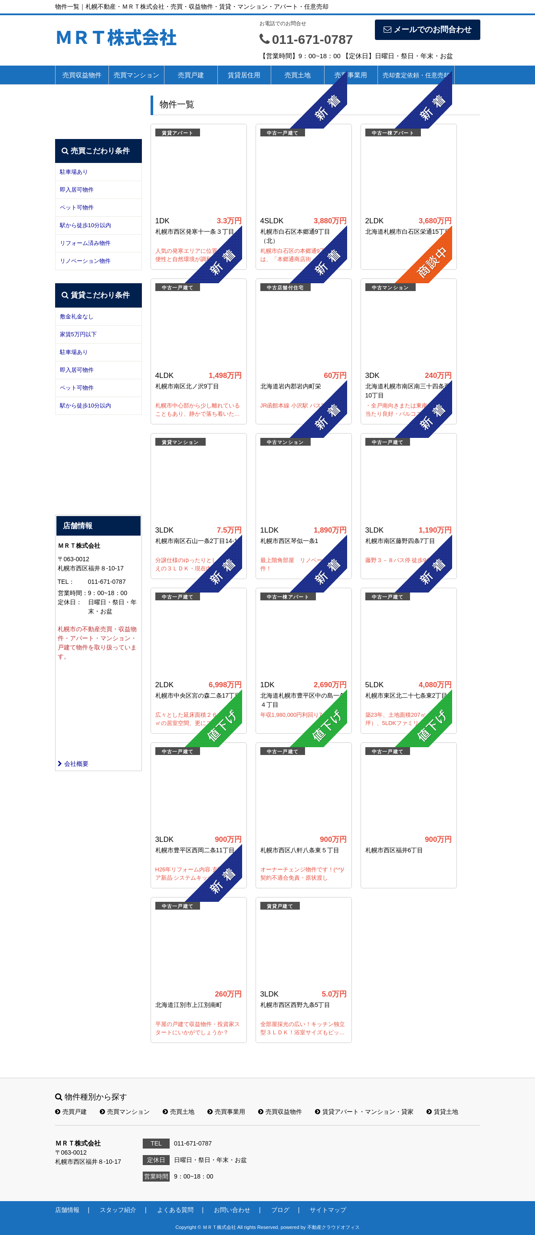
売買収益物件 (82, 75)
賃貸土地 (442, 1111)
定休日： (70, 602)
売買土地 (178, 1111)
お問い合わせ (232, 1209)
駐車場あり (74, 172)
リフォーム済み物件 (85, 243)
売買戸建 (191, 75)
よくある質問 (175, 1209)
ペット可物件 (77, 207)
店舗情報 (67, 1209)
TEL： (66, 581)
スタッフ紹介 (118, 1209)
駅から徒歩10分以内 (85, 225)
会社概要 (73, 763)
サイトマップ (328, 1209)
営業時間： (73, 592)
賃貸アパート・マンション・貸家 (364, 1111)
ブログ (280, 1209)
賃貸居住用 (244, 75)
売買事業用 (351, 75)
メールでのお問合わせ (428, 29)
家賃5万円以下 (78, 334)
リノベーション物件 (85, 261)
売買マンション (136, 75)
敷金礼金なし (77, 316)
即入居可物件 (77, 189)
